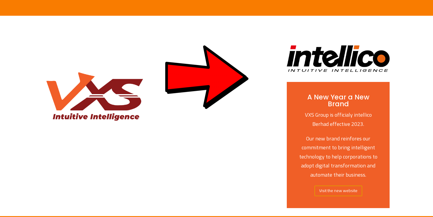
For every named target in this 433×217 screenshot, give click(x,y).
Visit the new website (338, 190)
